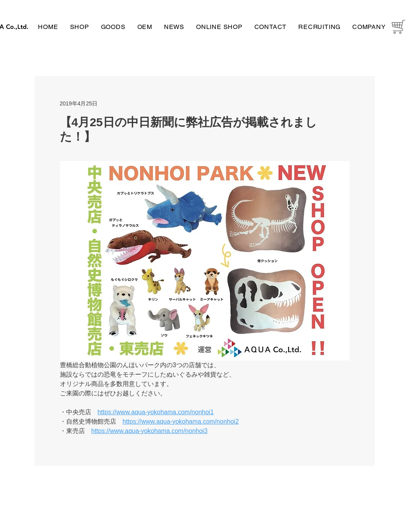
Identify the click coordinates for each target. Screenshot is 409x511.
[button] (80, 26)
